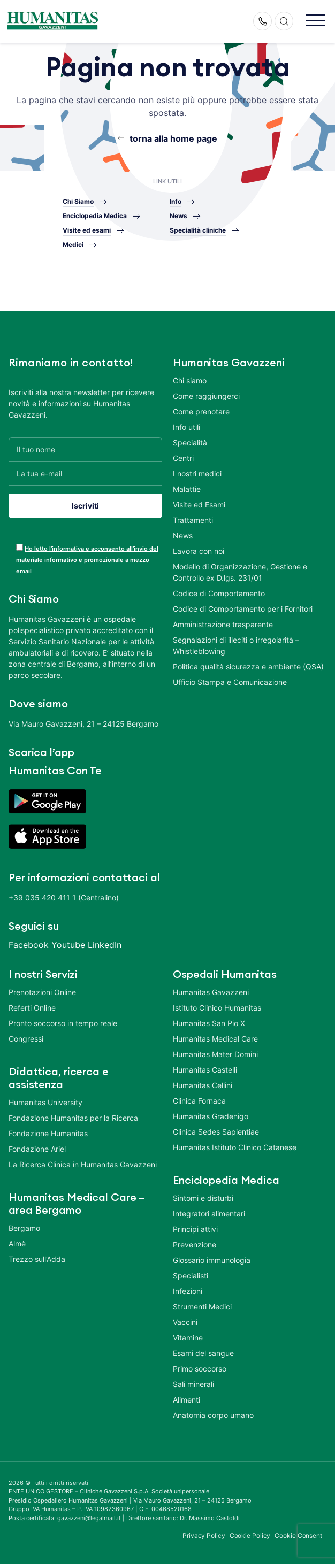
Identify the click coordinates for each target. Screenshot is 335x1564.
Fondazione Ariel (37, 1148)
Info (175, 201)
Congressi (26, 1038)
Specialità (190, 442)
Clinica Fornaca (199, 1100)
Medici (73, 245)
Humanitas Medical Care (215, 1038)
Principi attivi (195, 1229)
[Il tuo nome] (85, 449)
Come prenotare (201, 411)
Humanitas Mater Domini (215, 1054)
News (178, 216)
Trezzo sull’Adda (37, 1258)
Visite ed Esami (199, 504)
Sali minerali (193, 1384)
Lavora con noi (198, 551)
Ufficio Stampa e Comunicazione (230, 682)
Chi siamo (190, 380)
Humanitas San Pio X (209, 1023)
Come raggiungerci (206, 395)
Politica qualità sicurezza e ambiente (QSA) (248, 666)
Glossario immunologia (211, 1260)
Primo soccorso (199, 1368)
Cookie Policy (250, 1535)
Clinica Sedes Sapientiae (216, 1131)
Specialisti (190, 1275)
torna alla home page (173, 138)
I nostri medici (197, 473)
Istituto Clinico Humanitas (217, 1007)
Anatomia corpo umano (213, 1415)
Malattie (187, 489)
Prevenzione (194, 1244)
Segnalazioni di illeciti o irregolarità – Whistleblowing (236, 645)
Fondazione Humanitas (48, 1133)
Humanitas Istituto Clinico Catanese (234, 1147)
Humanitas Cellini (202, 1085)
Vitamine (188, 1337)
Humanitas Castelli (205, 1069)
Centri (183, 458)
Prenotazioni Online (42, 992)
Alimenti (186, 1399)
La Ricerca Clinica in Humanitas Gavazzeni (83, 1164)
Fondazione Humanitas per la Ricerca (73, 1117)
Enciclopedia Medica (95, 216)
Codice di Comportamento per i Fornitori (243, 608)
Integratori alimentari (209, 1213)
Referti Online (32, 1007)
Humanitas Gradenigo (210, 1116)
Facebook (29, 944)
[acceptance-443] (19, 547)
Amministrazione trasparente (223, 624)
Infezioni (187, 1291)
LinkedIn (104, 944)
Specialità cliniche (198, 230)
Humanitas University (45, 1102)
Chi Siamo (78, 201)
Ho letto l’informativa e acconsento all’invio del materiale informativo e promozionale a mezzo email (87, 560)
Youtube (68, 944)
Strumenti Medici (202, 1306)
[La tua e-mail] (85, 473)
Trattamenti (193, 520)
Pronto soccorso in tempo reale (63, 1023)
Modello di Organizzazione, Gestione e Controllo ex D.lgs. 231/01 (240, 572)
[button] (315, 21)
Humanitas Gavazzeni (211, 992)
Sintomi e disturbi (203, 1198)
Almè (17, 1243)
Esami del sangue (203, 1353)
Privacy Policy (203, 1535)
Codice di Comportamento (219, 593)
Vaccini (185, 1322)
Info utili (186, 427)
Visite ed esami (87, 230)
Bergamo (24, 1227)
